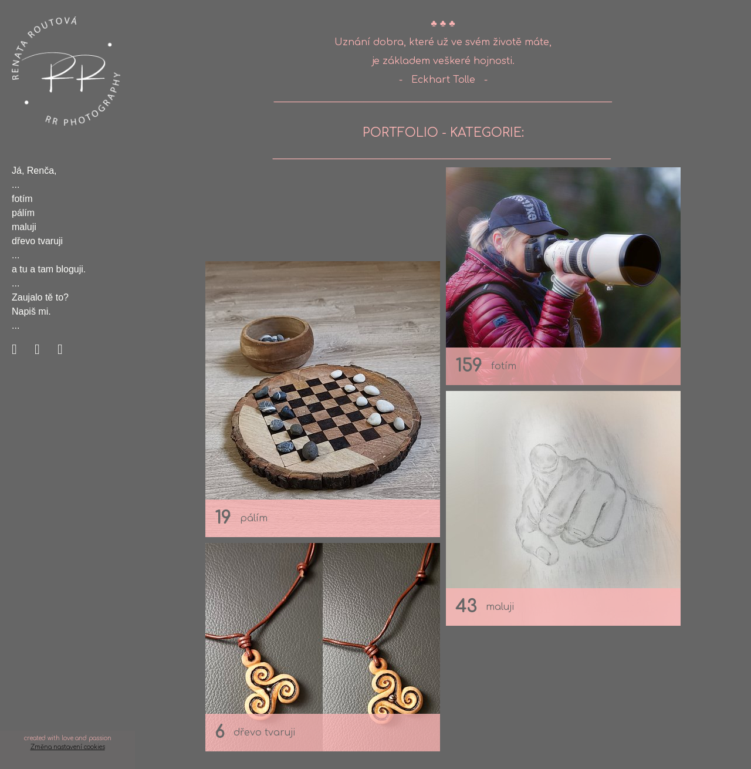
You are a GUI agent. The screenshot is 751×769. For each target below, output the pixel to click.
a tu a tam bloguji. (49, 269)
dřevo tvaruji (37, 241)
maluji (24, 227)
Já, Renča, (34, 171)
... (15, 185)
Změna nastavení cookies (68, 747)
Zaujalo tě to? (40, 297)
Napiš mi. (31, 311)
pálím (23, 213)
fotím (22, 199)
